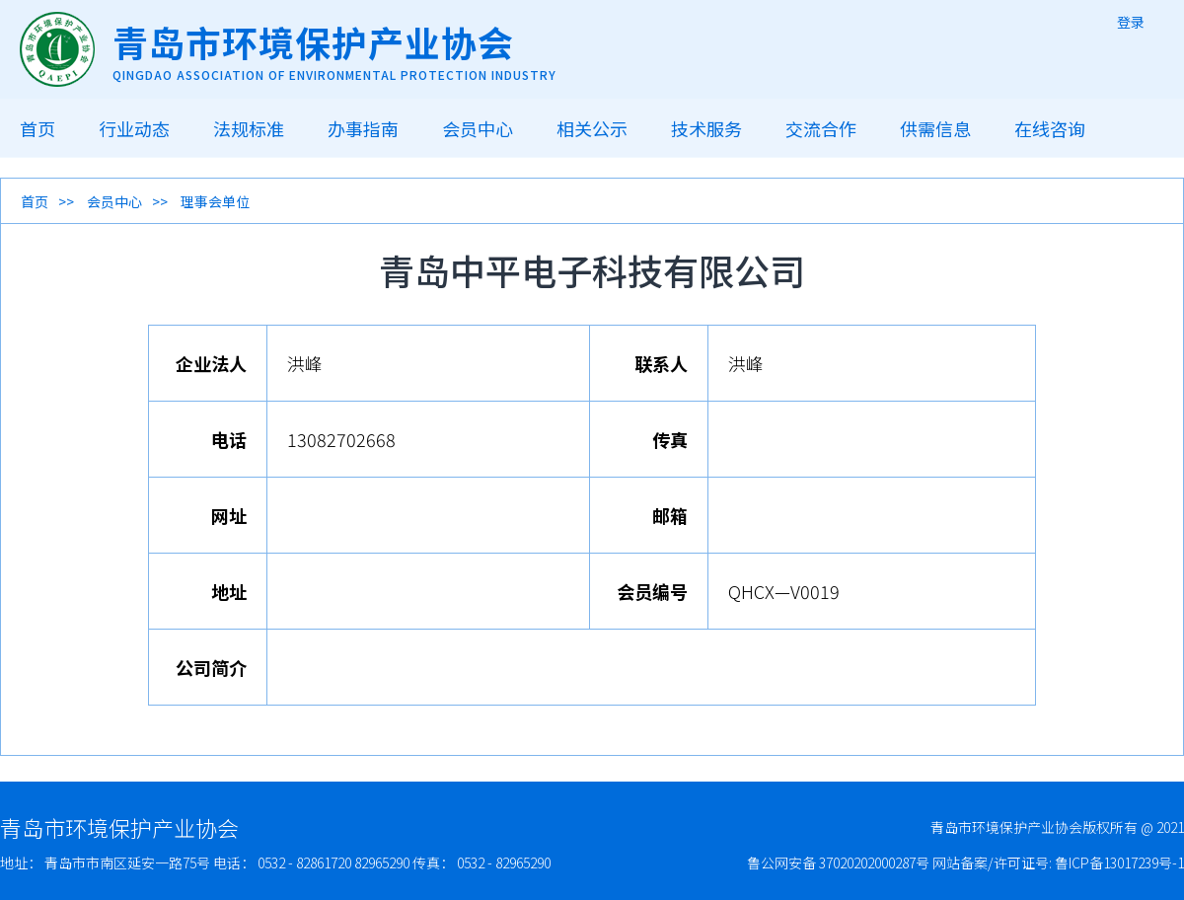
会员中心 (477, 128)
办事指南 (363, 128)
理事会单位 (215, 201)
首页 (37, 128)
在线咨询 (1049, 128)
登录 (1131, 22)
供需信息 (935, 128)
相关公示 (592, 128)
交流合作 (820, 128)
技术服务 (706, 128)
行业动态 (134, 128)
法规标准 (248, 128)
